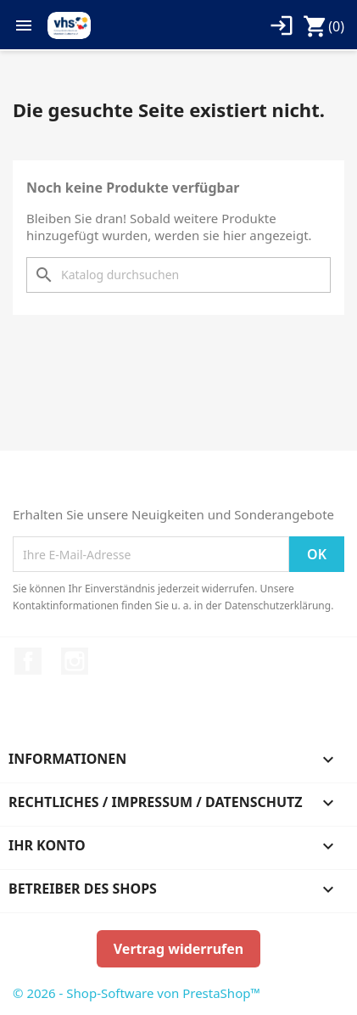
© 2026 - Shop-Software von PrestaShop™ (136, 992)
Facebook (28, 661)
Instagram (74, 661)
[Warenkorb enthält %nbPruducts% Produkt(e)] (323, 26)
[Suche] (178, 275)
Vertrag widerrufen (178, 948)
